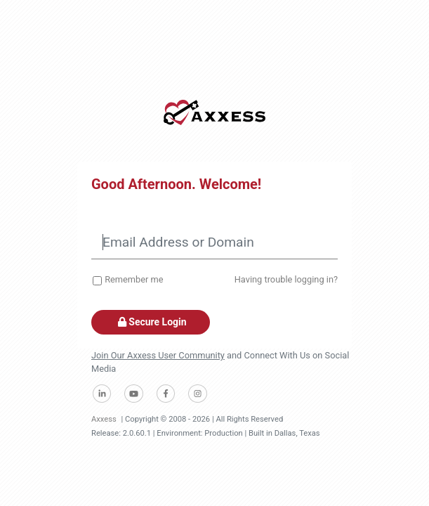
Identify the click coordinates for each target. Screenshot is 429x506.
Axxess (104, 419)
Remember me (134, 279)
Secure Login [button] (150, 321)
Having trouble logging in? (286, 279)
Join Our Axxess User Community (158, 355)
